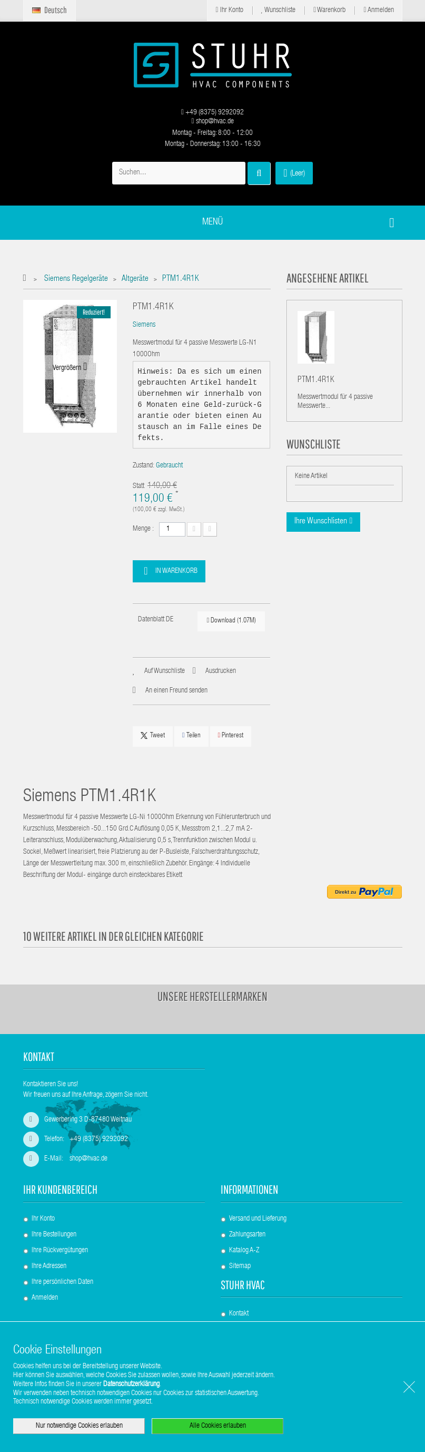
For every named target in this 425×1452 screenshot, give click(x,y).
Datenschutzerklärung (131, 1384)
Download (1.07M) (231, 621)
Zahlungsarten (247, 1235)
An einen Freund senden (176, 691)
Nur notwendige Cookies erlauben (79, 1426)
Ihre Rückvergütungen (60, 1250)
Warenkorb (329, 10)
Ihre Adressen (49, 1266)
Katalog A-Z (244, 1250)
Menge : (143, 529)
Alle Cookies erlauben (218, 1426)
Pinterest (231, 735)
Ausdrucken (220, 671)
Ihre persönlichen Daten (62, 1282)
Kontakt (239, 1314)
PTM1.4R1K (316, 380)
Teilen (191, 735)
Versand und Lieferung (257, 1219)
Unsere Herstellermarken (212, 996)
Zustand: (143, 466)
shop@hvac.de (212, 121)
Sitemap (240, 1266)
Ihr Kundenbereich (60, 1189)
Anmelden (378, 10)
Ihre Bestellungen (54, 1235)
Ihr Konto (229, 10)
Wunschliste (278, 10)
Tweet (153, 735)
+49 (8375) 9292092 (212, 112)
